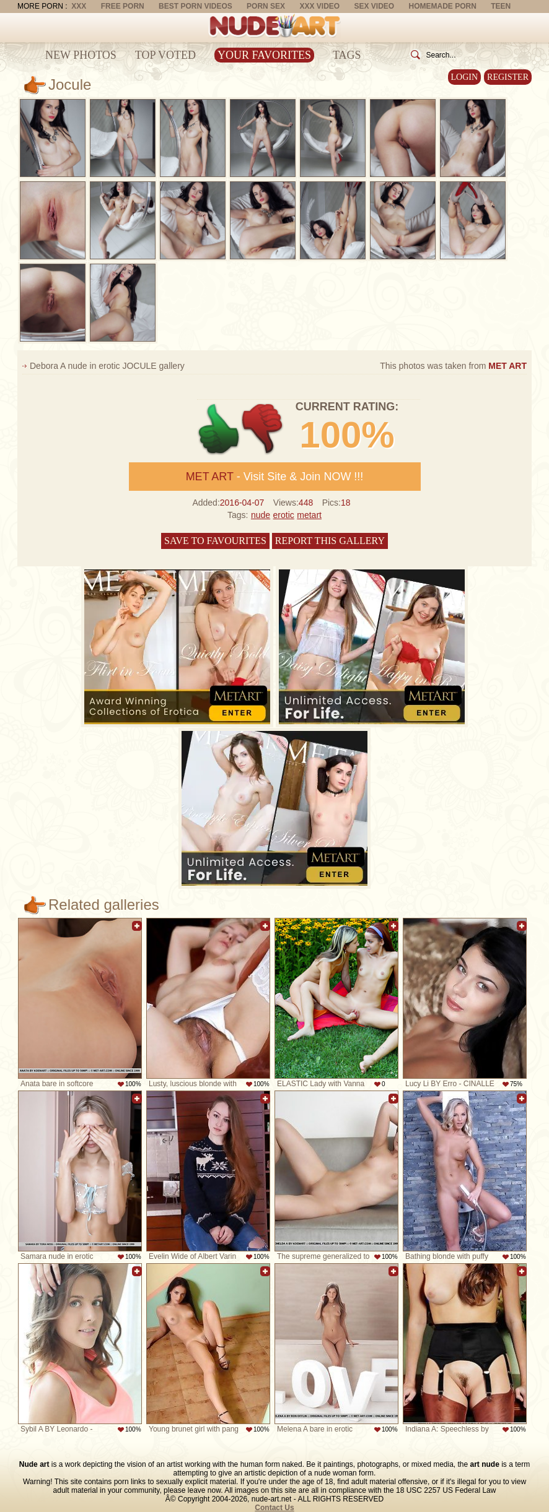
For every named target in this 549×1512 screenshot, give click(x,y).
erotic (283, 515)
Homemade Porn (443, 6)
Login (464, 77)
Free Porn (122, 6)
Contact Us (274, 1507)
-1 (263, 429)
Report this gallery (330, 540)
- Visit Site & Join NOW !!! (275, 476)
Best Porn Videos (195, 6)
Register (508, 77)
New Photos (80, 55)
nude (260, 515)
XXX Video (319, 6)
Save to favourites (215, 540)
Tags (347, 55)
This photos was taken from (453, 366)
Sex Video (374, 6)
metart (309, 515)
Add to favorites (137, 926)
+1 (219, 429)
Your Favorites (264, 55)
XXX (78, 6)
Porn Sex (266, 6)
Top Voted (165, 55)
